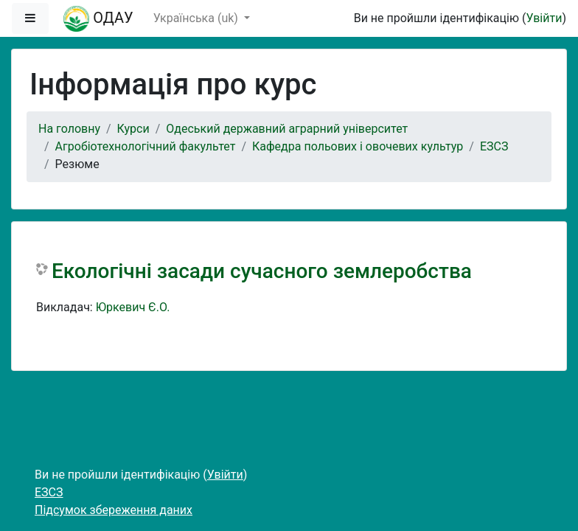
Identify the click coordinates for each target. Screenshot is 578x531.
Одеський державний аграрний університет (287, 129)
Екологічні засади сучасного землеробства (262, 271)
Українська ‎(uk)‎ (197, 18)
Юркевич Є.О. (133, 307)
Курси (133, 129)
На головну (69, 129)
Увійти (544, 18)
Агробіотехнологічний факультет (145, 146)
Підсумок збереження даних (113, 510)
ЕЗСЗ (494, 146)
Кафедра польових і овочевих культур (357, 146)
